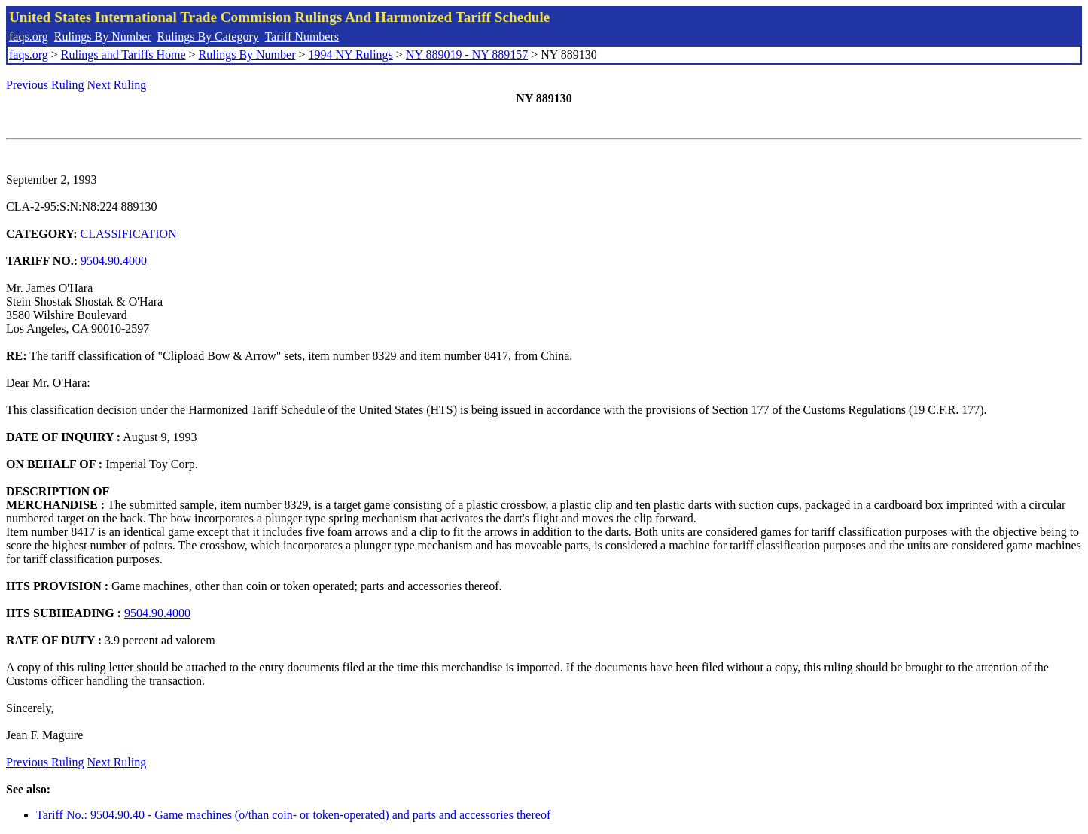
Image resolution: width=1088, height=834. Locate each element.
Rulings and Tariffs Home (123, 54)
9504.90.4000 (114, 260)
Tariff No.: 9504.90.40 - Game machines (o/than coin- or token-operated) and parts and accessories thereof (293, 814)
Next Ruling (117, 84)
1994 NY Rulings (351, 54)
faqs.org (28, 36)
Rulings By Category (208, 36)
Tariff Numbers (301, 36)
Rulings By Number (102, 36)
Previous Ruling (45, 84)
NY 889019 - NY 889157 (467, 54)
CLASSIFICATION (129, 233)
